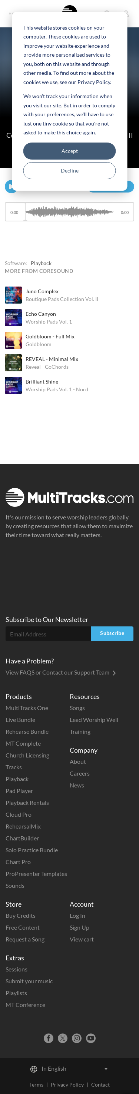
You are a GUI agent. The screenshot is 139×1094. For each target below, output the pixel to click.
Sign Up (79, 927)
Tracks (14, 766)
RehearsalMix (23, 826)
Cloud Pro (19, 814)
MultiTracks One (27, 707)
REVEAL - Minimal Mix (52, 359)
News (77, 785)
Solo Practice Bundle (32, 849)
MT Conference (25, 1004)
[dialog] (69, 101)
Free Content (23, 927)
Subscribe (112, 633)
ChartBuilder (22, 838)
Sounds (15, 885)
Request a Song (25, 939)
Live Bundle (20, 719)
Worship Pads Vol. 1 (49, 321)
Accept (70, 151)
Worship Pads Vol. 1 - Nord (57, 389)
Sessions (16, 969)
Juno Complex (42, 291)
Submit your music (29, 980)
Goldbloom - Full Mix (50, 336)
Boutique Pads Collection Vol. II (62, 299)
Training (80, 731)
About (78, 761)
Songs (77, 707)
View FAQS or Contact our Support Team (61, 672)
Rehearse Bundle (27, 731)
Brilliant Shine (42, 381)
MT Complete (23, 743)
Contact (100, 1084)
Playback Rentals (27, 802)
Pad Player (19, 790)
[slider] (69, 212)
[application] (69, 215)
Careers (80, 773)
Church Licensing (27, 755)
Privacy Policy (67, 1084)
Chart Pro (18, 861)
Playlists (16, 992)
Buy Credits (21, 915)
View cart (82, 939)
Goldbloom (39, 344)
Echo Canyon (41, 314)
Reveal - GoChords (47, 367)
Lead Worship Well (94, 719)
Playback (17, 778)
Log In (77, 915)
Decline (70, 170)
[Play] (11, 186)
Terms (36, 1084)
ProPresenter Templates (36, 873)
